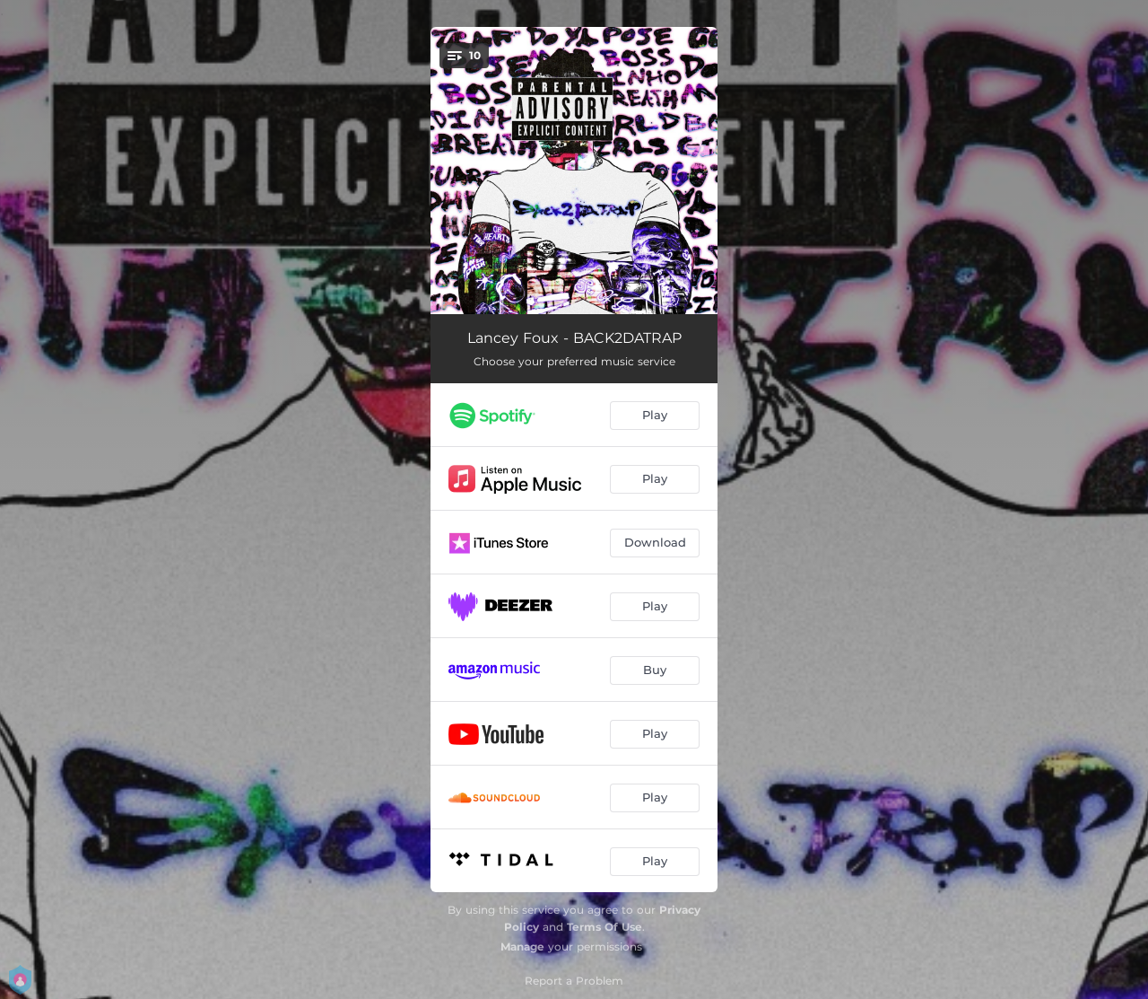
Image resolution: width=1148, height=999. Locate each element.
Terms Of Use (604, 926)
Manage (522, 946)
